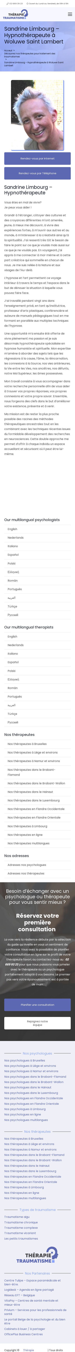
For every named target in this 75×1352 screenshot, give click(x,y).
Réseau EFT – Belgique (19, 1295)
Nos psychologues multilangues (26, 1120)
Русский (13, 615)
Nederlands (16, 538)
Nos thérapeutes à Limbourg (27, 826)
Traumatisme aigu (16, 1217)
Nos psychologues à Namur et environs (31, 1071)
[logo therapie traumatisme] (16, 14)
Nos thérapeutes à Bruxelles (27, 744)
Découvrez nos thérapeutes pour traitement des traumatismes (29, 55)
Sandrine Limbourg (21, 467)
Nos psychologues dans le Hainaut (27, 1087)
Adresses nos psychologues (27, 865)
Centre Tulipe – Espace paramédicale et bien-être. (32, 1282)
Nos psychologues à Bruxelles (24, 1060)
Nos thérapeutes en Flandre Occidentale (36, 809)
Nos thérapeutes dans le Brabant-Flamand (31, 772)
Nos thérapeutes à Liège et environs (33, 752)
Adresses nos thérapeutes (26, 873)
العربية (11, 598)
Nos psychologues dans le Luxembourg (31, 1093)
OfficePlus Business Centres (23, 1334)
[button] (70, 14)
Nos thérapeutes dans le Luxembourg (34, 800)
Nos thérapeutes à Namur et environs (34, 761)
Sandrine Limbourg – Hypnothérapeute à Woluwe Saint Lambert (33, 64)
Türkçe (12, 606)
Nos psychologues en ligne (22, 1114)
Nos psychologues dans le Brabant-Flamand (35, 1077)
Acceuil (8, 50)
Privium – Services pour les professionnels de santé (35, 1312)
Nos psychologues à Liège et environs (30, 1066)
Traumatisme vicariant (20, 1233)
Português (15, 589)
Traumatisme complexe (21, 1228)
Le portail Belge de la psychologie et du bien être (34, 1321)
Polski (11, 563)
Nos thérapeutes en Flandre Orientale (34, 817)
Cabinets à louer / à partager (24, 1329)
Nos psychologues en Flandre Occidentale (33, 1098)
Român (13, 581)
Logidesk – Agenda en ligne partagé (29, 1290)
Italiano (13, 546)
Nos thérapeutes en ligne (25, 835)
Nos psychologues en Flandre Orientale (31, 1104)
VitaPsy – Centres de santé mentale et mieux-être (31, 1303)
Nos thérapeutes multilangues (28, 843)
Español (13, 555)
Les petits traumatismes (21, 1239)
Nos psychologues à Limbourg (25, 1109)
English (12, 529)
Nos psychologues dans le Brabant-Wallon (33, 1082)
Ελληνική (13, 572)
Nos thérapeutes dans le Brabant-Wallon (36, 783)
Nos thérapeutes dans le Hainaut (30, 792)
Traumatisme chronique (21, 1222)
